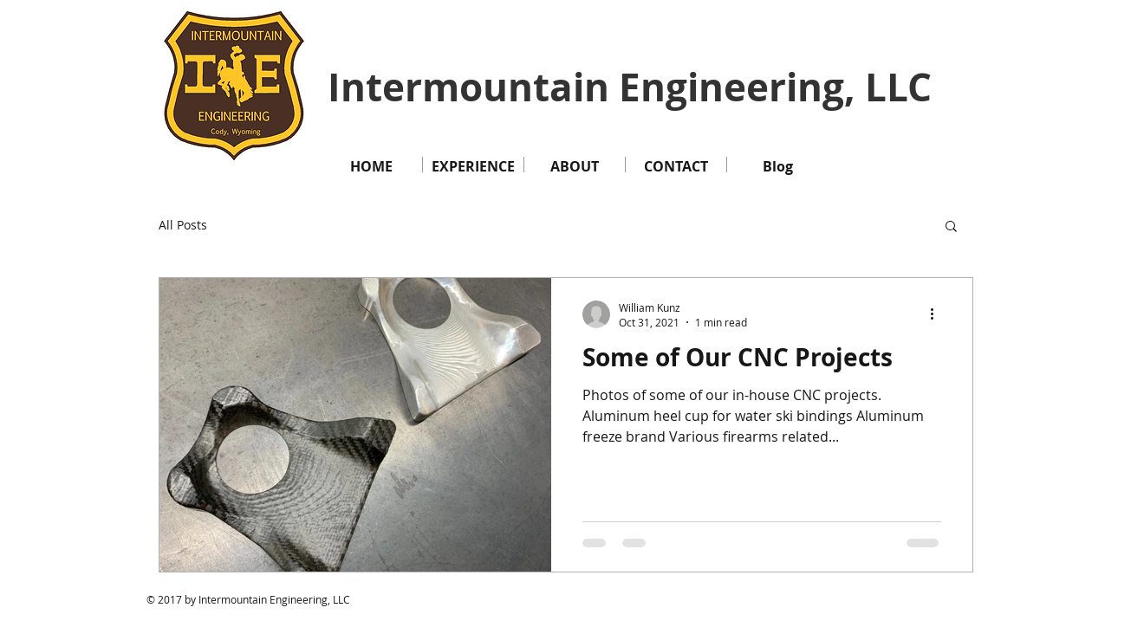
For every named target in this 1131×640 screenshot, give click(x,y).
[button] (951, 227)
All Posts (183, 225)
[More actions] (938, 314)
